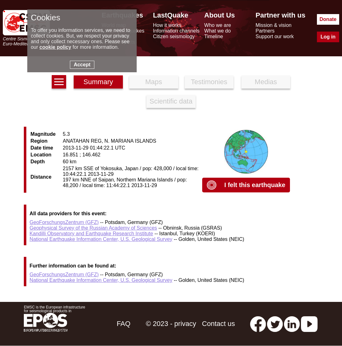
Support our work (274, 36)
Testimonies (209, 82)
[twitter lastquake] (275, 324)
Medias (266, 82)
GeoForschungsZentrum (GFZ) (64, 222)
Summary (98, 82)
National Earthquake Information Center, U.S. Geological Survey (100, 239)
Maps (153, 82)
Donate (327, 19)
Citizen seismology (174, 36)
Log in (327, 36)
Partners (264, 30)
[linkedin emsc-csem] (292, 324)
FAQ (123, 324)
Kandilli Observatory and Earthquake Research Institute (91, 233)
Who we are (217, 25)
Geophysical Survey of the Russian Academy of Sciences (93, 228)
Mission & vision (273, 25)
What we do (217, 30)
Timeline (213, 36)
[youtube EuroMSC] (309, 324)
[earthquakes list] (59, 82)
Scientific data (171, 101)
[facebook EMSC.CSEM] (258, 324)
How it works (167, 25)
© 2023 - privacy (171, 324)
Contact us (218, 324)
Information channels (176, 30)
